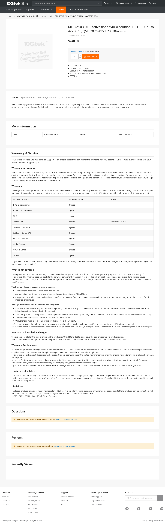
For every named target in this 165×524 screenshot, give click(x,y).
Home (10, 16)
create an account (70, 419)
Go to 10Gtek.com (79, 9)
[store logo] (17, 3)
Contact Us (6, 500)
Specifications (28, 97)
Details (14, 97)
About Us (5, 497)
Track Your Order (97, 504)
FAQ (62, 504)
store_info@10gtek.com (133, 261)
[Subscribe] (160, 498)
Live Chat (64, 500)
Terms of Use (158, 521)
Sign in (58, 419)
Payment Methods (98, 500)
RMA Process (33, 504)
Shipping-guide (96, 497)
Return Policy (33, 497)
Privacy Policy (33, 512)
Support (30, 9)
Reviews (70, 97)
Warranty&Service (47, 97)
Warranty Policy (34, 500)
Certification (6, 504)
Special (61, 9)
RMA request (33, 508)
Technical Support (67, 497)
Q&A (61, 97)
